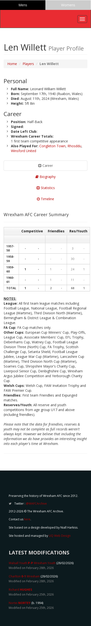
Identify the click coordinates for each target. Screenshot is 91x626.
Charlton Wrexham (24, 576)
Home (12, 63)
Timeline (45, 199)
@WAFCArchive (36, 503)
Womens (68, 5)
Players (28, 63)
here (27, 519)
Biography (45, 176)
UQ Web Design (60, 536)
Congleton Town (52, 146)
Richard (20, 590)
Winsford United (23, 150)
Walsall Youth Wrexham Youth (32, 563)
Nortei (20, 603)
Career (45, 165)
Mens (22, 5)
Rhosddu (74, 146)
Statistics (45, 187)
